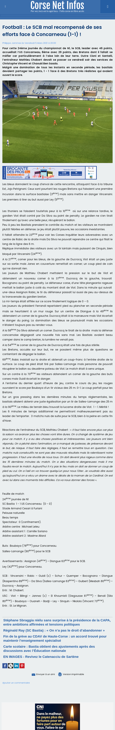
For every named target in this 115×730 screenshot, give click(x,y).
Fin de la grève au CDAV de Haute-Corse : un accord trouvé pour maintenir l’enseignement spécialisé (54, 638)
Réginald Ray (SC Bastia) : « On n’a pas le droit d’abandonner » (57, 630)
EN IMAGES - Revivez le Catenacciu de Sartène (43, 657)
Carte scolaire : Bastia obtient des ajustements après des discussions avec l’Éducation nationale (52, 648)
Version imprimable (73, 674)
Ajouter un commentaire (16, 682)
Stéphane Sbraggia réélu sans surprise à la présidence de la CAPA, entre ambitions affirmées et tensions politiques (54, 622)
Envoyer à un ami (41, 674)
